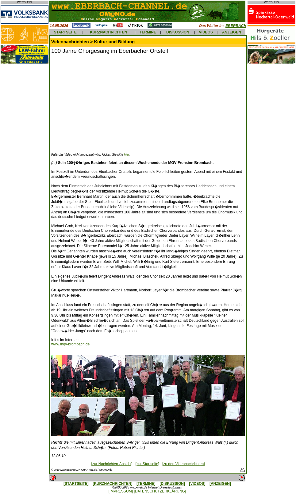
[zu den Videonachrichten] (183, 464)
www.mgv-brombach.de (70, 344)
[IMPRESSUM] (121, 491)
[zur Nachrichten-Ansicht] (111, 464)
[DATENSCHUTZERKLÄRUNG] (160, 491)
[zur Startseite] (147, 464)
